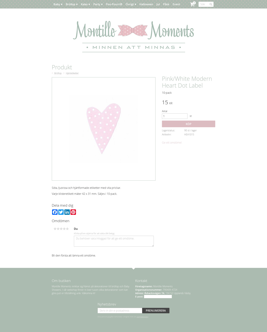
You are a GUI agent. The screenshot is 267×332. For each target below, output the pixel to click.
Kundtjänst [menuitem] (77, 13)
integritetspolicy (142, 317)
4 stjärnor (64, 228)
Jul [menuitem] (158, 4)
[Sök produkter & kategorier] (206, 4)
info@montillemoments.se (158, 296)
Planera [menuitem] (62, 13)
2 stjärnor (58, 228)
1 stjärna (55, 228)
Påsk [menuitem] (166, 4)
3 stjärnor (61, 228)
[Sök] (211, 4)
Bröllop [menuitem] (70, 4)
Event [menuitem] (176, 4)
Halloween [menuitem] (146, 4)
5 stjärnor (67, 228)
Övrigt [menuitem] (130, 4)
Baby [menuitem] (56, 4)
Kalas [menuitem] (84, 4)
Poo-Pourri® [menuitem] (114, 4)
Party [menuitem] (96, 4)
